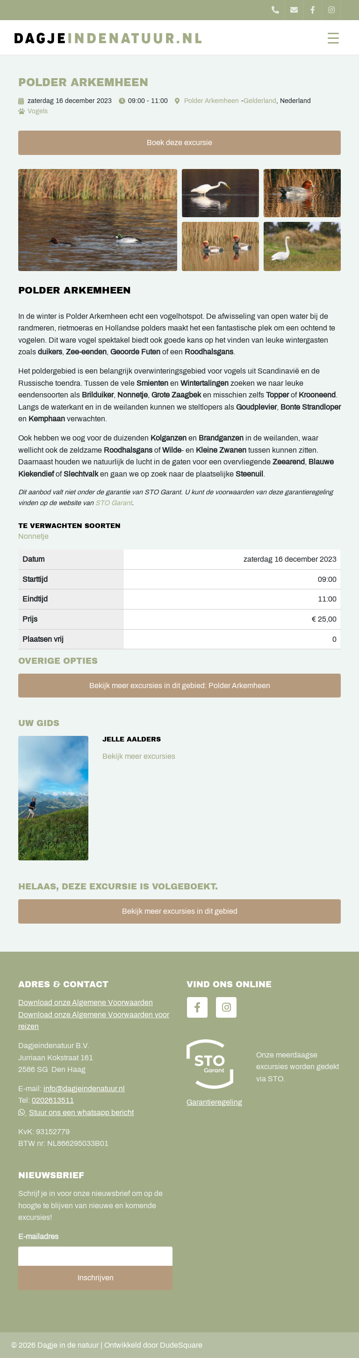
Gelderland (260, 100)
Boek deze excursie (179, 143)
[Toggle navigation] (333, 37)
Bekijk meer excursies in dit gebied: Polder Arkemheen (179, 686)
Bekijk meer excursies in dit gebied (179, 911)
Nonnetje (33, 536)
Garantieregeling (214, 1102)
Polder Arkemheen (211, 100)
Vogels (38, 111)
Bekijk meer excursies (138, 756)
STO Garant (113, 502)
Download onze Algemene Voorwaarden (85, 1002)
